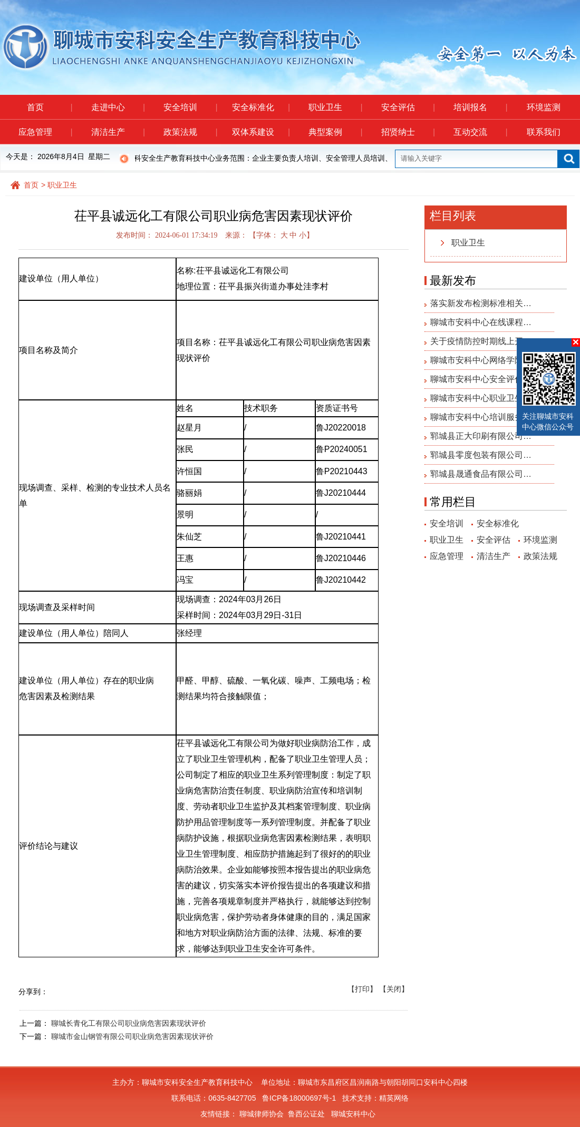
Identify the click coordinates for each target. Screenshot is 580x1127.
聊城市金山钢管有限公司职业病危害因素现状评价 (132, 1036)
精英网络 (394, 1098)
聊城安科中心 (353, 1114)
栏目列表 (453, 215)
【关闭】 (394, 989)
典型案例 (335, 132)
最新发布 (453, 280)
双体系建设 (260, 132)
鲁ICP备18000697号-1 (299, 1098)
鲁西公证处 (306, 1114)
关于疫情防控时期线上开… (480, 341)
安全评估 (407, 107)
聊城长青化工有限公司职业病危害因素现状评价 (128, 1023)
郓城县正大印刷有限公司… (480, 436)
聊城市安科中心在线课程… (480, 322)
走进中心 (117, 107)
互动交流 (480, 132)
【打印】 (362, 989)
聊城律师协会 (261, 1114)
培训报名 (480, 107)
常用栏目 (453, 501)
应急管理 (45, 132)
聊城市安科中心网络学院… (480, 360)
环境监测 (543, 107)
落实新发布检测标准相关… (480, 303)
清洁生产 (117, 132)
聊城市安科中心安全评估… (480, 379)
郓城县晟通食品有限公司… (480, 473)
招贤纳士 (407, 132)
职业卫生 (335, 107)
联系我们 (543, 132)
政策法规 (190, 132)
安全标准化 (260, 107)
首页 (49, 107)
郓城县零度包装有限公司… (480, 454)
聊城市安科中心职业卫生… (480, 398)
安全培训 (190, 107)
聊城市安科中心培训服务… (480, 417)
